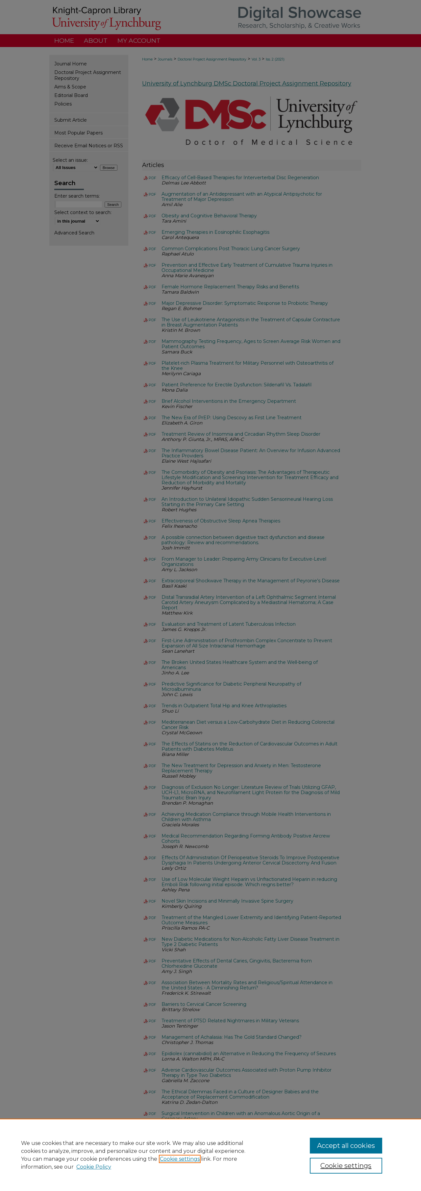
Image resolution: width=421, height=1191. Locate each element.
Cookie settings (180, 1159)
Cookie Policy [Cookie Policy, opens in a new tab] (93, 1167)
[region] (210, 1155)
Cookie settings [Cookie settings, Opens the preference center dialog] (345, 1166)
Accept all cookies (346, 1146)
